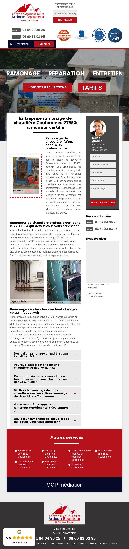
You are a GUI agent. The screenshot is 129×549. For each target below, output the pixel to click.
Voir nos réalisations (48, 87)
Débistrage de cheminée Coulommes (52, 453)
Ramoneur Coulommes (77, 466)
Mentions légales (64, 543)
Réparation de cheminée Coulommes (25, 464)
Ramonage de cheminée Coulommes (105, 453)
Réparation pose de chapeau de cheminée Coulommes (81, 455)
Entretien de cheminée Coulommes (24, 453)
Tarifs (44, 44)
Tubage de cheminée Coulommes (51, 464)
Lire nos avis (19, 542)
